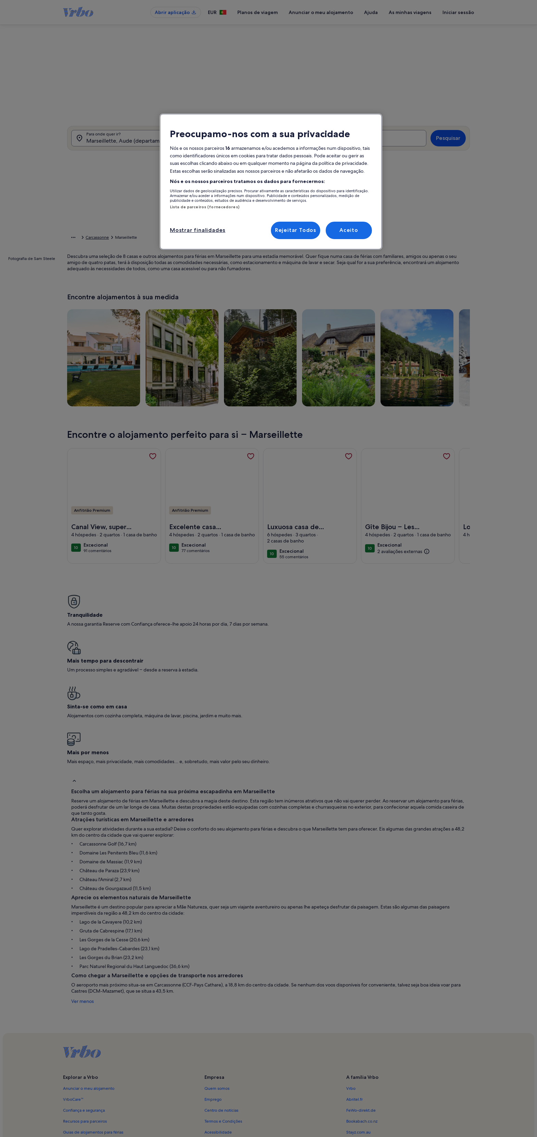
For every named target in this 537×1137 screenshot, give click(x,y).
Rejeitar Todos (295, 230)
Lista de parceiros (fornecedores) (204, 207)
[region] (271, 181)
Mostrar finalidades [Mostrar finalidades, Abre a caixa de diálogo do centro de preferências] (197, 230)
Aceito (348, 230)
